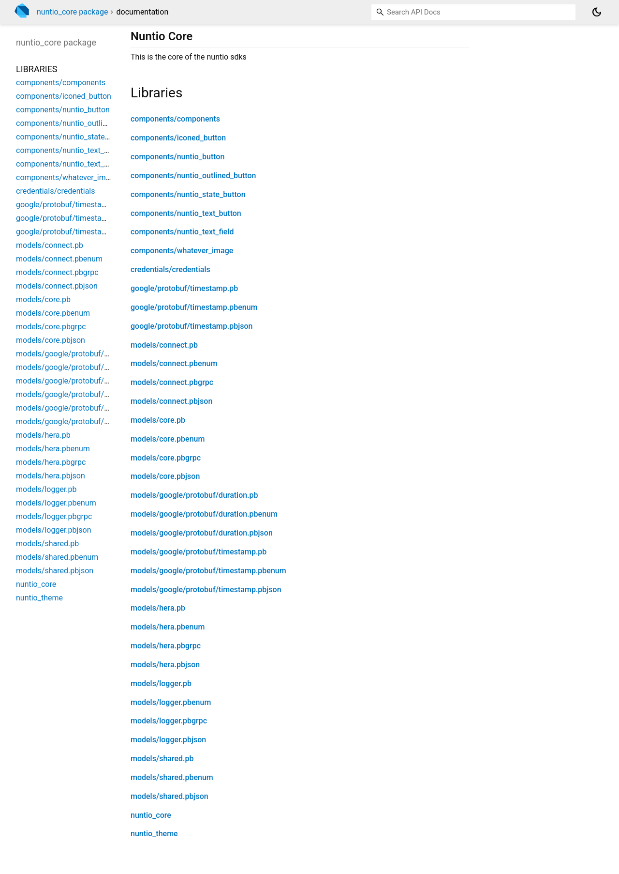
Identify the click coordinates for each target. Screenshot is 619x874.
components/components (175, 118)
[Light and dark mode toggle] (596, 12)
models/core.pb (158, 420)
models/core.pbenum (168, 439)
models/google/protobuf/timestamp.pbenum (208, 570)
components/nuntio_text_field (182, 231)
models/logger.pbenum (171, 702)
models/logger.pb (161, 683)
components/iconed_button (178, 137)
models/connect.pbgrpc (172, 382)
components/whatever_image (182, 250)
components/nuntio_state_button (188, 194)
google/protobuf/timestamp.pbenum (194, 307)
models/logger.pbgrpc (169, 720)
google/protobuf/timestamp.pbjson (191, 326)
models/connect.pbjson (171, 401)
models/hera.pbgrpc (166, 645)
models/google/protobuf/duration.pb (194, 495)
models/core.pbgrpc (166, 457)
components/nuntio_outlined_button (193, 175)
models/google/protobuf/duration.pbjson (202, 532)
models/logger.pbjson (168, 739)
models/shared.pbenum (172, 777)
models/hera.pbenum (168, 626)
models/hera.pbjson (165, 664)
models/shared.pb (162, 758)
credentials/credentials (170, 269)
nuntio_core (151, 815)
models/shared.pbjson (169, 796)
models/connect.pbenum (174, 363)
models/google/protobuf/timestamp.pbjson (206, 589)
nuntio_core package (72, 11)
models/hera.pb (158, 608)
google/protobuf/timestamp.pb (184, 288)
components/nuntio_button (177, 156)
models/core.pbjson (165, 476)
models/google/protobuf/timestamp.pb (198, 551)
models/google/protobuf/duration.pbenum (204, 514)
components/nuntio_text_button (186, 213)
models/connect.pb (164, 345)
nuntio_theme (154, 833)
